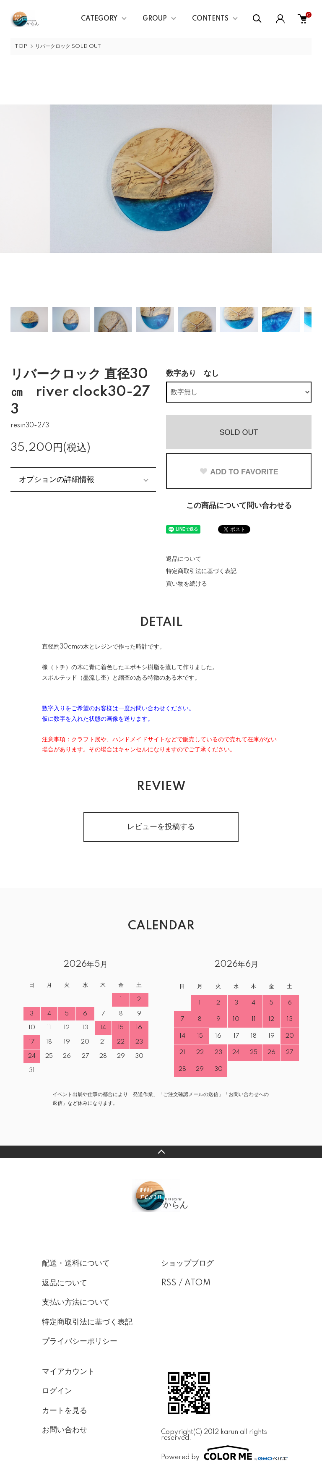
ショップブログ (187, 1263)
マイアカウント (68, 1372)
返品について (183, 559)
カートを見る (64, 1411)
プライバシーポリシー (79, 1341)
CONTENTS (210, 19)
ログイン (57, 1391)
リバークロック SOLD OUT (68, 46)
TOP (21, 46)
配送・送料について (76, 1263)
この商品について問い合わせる (239, 506)
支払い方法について (76, 1302)
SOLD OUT (238, 432)
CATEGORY (99, 19)
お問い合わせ (64, 1430)
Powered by (220, 1452)
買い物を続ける (186, 584)
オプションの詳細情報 (56, 479)
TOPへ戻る (161, 1152)
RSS (169, 1283)
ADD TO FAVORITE (238, 472)
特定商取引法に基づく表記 (201, 571)
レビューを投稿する (161, 827)
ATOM (197, 1283)
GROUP (155, 19)
